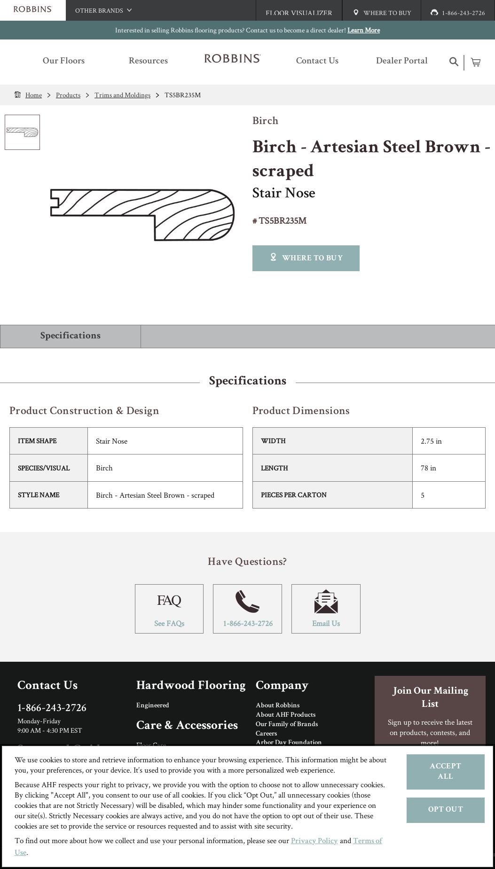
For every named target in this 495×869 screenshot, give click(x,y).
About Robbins (277, 706)
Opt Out (445, 810)
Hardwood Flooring (191, 686)
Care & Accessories (187, 726)
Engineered (152, 706)
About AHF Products (285, 715)
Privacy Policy (314, 842)
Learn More (363, 29)
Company (282, 686)
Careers (266, 734)
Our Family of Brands (287, 724)
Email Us (326, 608)
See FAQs (169, 608)
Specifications (70, 336)
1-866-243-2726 (247, 608)
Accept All (445, 772)
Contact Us (47, 686)
